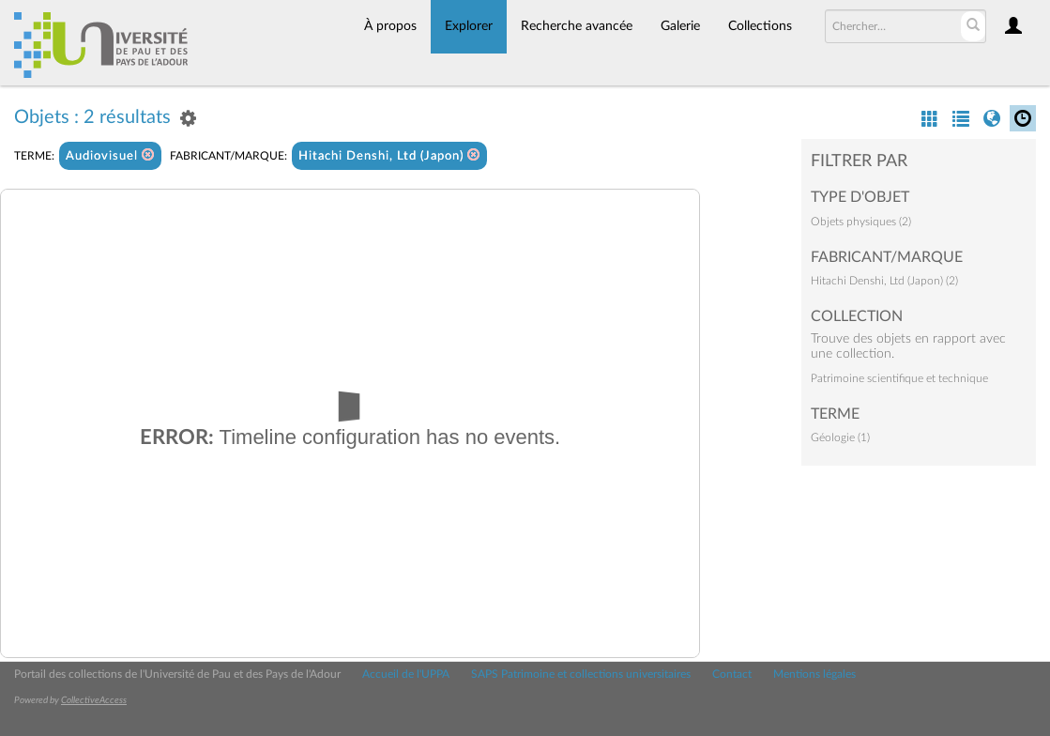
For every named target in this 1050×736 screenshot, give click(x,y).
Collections (760, 26)
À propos (390, 26)
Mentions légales (814, 674)
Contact (732, 674)
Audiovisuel (110, 155)
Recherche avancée (576, 26)
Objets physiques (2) (861, 221)
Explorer (469, 26)
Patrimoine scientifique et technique (899, 378)
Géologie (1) (840, 437)
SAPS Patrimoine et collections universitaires (581, 674)
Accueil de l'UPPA (405, 674)
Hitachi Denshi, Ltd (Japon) (389, 155)
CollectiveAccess (94, 700)
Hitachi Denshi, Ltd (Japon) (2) (884, 280)
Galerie (680, 26)
